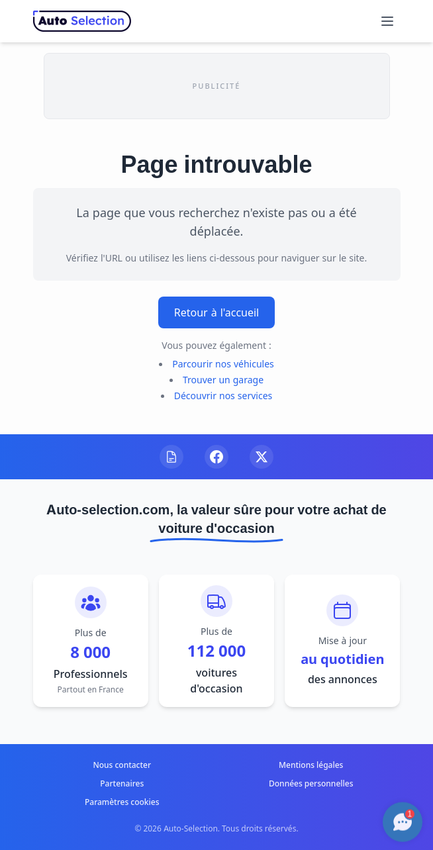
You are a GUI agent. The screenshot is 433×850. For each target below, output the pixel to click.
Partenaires (122, 783)
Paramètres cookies (122, 802)
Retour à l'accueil (217, 312)
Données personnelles (311, 783)
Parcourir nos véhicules (223, 363)
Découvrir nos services (223, 395)
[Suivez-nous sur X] (261, 457)
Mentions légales (311, 765)
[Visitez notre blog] (171, 457)
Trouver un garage (223, 379)
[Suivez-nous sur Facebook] (216, 457)
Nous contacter (122, 765)
